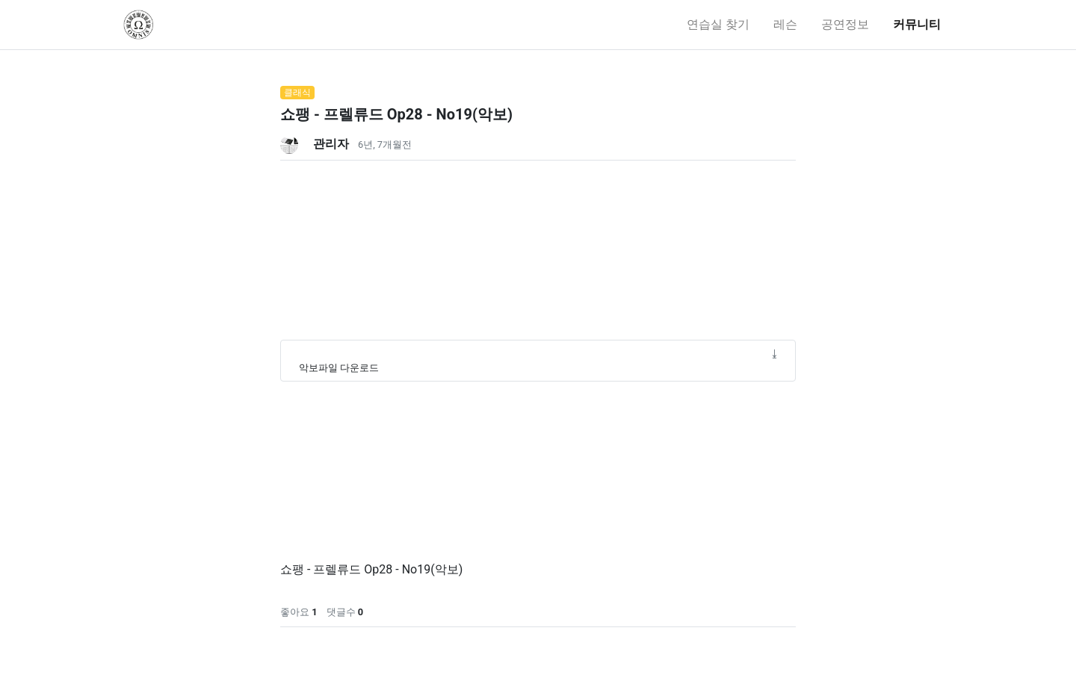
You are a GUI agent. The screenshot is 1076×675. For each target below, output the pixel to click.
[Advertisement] (538, 265)
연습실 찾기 (718, 24)
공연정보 (845, 24)
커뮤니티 (917, 24)
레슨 (785, 24)
